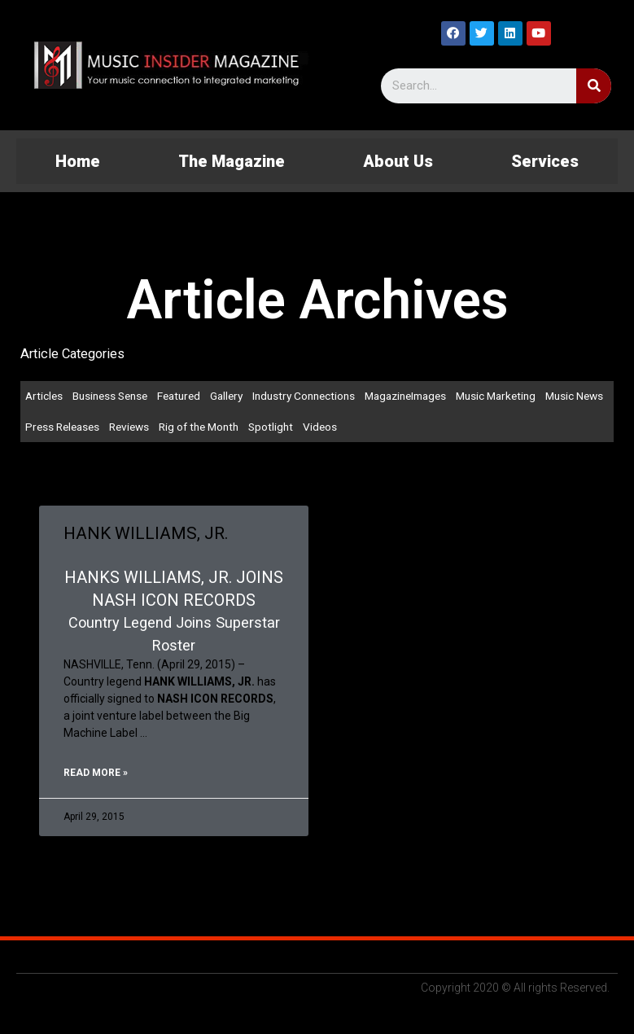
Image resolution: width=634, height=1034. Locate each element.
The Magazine (231, 161)
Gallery (226, 395)
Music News (574, 395)
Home (77, 161)
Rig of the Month (198, 426)
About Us (398, 161)
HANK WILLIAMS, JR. (146, 533)
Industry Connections (303, 395)
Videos (320, 426)
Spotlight (270, 426)
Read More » (95, 772)
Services (545, 161)
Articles (44, 395)
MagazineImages (405, 395)
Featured (178, 395)
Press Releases (62, 426)
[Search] (593, 85)
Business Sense (109, 395)
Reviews (129, 426)
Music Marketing (496, 395)
